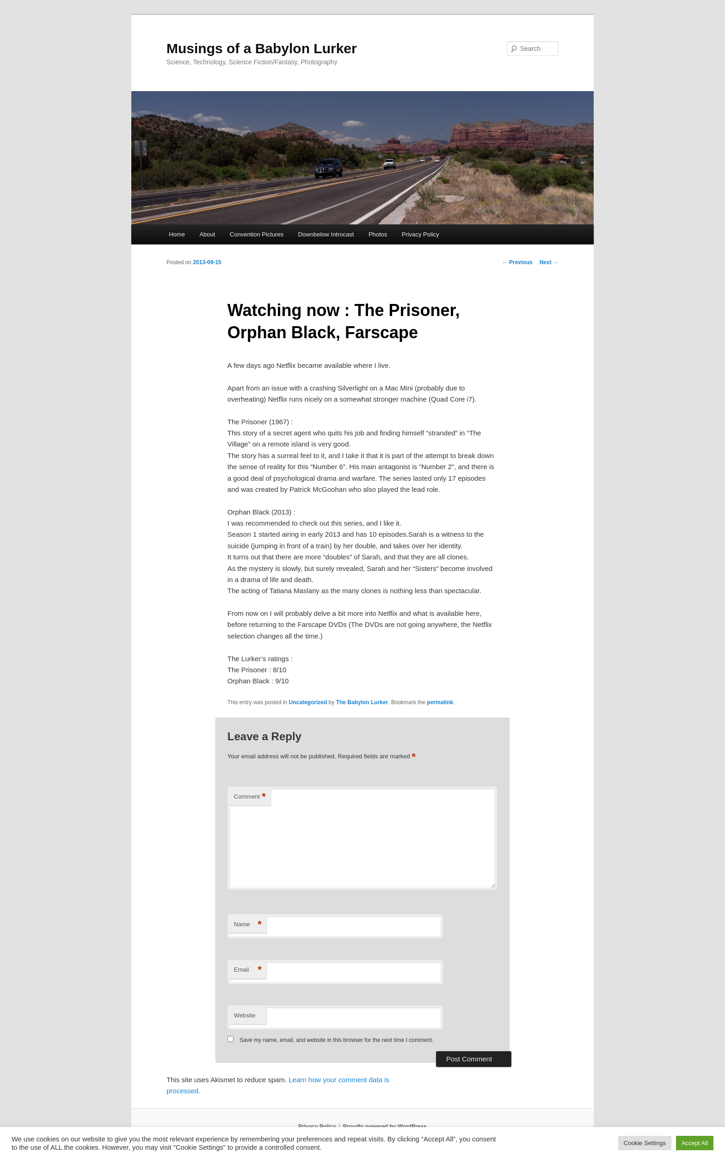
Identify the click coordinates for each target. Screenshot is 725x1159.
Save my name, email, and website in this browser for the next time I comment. (336, 1040)
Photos (378, 234)
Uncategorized (308, 702)
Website (245, 1015)
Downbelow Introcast (326, 234)
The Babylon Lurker (362, 702)
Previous (517, 262)
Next (549, 262)
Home (177, 234)
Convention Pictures (256, 234)
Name (248, 924)
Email (248, 970)
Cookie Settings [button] (645, 1143)
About (207, 234)
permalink (440, 702)
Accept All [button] (695, 1143)
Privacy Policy (420, 234)
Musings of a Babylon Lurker (261, 48)
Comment (250, 797)
